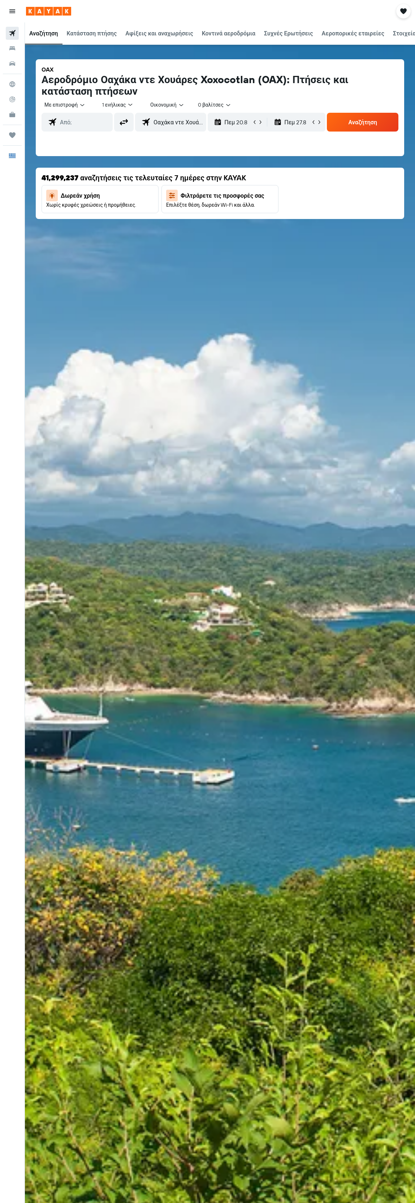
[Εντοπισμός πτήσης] (12, 99)
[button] (12, 11)
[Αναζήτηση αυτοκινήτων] (12, 63)
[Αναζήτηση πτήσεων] (12, 33)
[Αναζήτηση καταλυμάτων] (12, 48)
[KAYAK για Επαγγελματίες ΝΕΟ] (12, 114)
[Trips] (12, 135)
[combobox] (167, 104)
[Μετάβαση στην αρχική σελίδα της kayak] (48, 11)
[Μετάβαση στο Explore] (12, 84)
